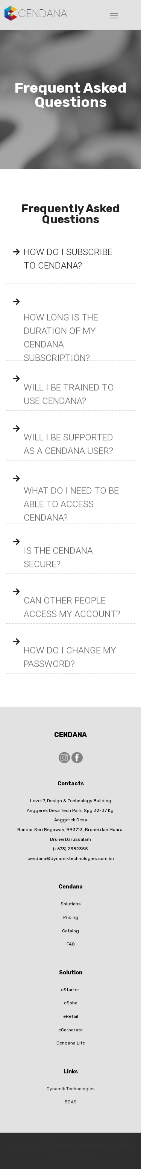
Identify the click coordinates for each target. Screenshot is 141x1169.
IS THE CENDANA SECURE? (58, 566)
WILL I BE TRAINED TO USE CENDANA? (69, 402)
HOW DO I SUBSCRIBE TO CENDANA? (68, 259)
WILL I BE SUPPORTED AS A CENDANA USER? (68, 452)
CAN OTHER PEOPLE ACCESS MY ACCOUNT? (72, 615)
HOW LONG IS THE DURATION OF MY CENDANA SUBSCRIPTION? (61, 352)
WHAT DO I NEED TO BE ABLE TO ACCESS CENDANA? (71, 515)
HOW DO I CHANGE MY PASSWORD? (70, 665)
